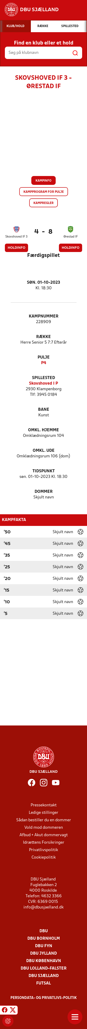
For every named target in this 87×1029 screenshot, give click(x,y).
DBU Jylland (43, 954)
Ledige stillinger (43, 813)
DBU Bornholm (43, 939)
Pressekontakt (44, 805)
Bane (43, 410)
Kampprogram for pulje (43, 191)
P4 (43, 363)
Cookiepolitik (44, 858)
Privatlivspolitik (43, 850)
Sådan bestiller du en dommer (43, 820)
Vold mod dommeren (43, 828)
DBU (43, 931)
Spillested (43, 378)
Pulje (44, 357)
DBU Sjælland (44, 976)
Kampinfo (43, 180)
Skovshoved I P (43, 384)
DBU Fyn (43, 946)
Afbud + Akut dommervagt (43, 835)
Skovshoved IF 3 (16, 236)
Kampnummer (43, 316)
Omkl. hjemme (43, 430)
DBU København (43, 961)
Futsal (43, 983)
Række (43, 337)
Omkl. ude (44, 451)
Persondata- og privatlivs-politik (43, 998)
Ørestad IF (71, 236)
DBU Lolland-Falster (44, 968)
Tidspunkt (43, 471)
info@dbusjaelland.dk (43, 907)
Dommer (44, 492)
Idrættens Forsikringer (43, 843)
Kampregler (43, 203)
